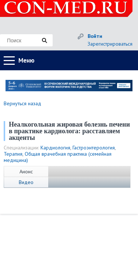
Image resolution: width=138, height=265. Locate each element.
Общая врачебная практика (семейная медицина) (58, 157)
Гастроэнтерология (93, 147)
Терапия (13, 154)
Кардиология (55, 147)
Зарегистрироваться (110, 43)
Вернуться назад (22, 103)
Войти (95, 36)
